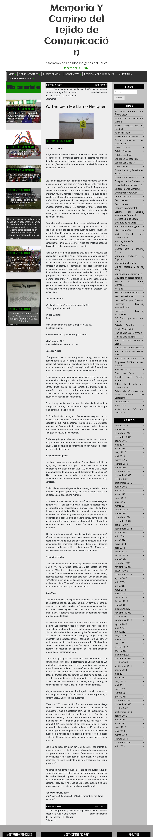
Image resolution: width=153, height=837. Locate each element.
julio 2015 (119, 490)
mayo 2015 (120, 498)
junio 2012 (120, 631)
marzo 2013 (121, 597)
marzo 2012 (121, 643)
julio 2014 (119, 536)
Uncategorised (122, 401)
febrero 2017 (121, 425)
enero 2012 (120, 651)
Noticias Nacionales (124, 296)
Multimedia (125, 74)
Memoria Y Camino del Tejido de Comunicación (76, 31)
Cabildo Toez (121, 166)
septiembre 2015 (123, 482)
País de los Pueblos (124, 325)
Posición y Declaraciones (99, 74)
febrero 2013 (121, 601)
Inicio (11, 74)
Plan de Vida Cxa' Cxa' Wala (128, 333)
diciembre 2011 (122, 654)
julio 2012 (119, 628)
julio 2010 (119, 719)
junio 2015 (120, 494)
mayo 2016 (120, 452)
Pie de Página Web (124, 329)
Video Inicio (120, 405)
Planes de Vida (51, 74)
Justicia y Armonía (124, 241)
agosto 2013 (121, 578)
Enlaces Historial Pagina (127, 226)
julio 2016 (119, 444)
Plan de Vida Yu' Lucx (125, 358)
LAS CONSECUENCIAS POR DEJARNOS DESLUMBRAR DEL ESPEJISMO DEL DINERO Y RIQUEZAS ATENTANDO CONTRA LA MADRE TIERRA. (23, 265)
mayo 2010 (120, 727)
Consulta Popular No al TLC (128, 185)
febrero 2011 (121, 693)
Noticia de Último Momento (20, 109)
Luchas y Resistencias (20, 78)
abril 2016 (120, 456)
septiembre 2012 (123, 620)
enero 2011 (120, 696)
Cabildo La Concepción (126, 159)
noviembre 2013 (123, 567)
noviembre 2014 (123, 521)
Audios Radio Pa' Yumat (127, 136)
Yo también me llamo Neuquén (76, 106)
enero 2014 (120, 559)
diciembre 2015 (122, 471)
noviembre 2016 (123, 437)
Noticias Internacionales (60, 141)
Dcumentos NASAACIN (126, 192)
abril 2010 (120, 731)
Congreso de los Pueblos (127, 181)
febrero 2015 (121, 509)
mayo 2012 (120, 635)
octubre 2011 (121, 662)
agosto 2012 (121, 624)
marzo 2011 (121, 689)
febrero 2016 (121, 463)
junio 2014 (120, 540)
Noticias (119, 288)
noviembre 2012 (123, 612)
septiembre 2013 (123, 574)
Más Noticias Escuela (125, 263)
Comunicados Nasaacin (18, 192)
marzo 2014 (121, 551)
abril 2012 (120, 639)
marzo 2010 (121, 735)
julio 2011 (119, 673)
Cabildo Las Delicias (125, 162)
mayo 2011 (120, 681)
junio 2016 (120, 448)
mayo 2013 (120, 589)
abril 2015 (120, 502)
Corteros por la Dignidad (127, 189)
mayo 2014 (120, 544)
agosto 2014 (121, 532)
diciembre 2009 (122, 742)
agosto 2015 (121, 486)
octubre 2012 (121, 616)
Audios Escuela (122, 132)
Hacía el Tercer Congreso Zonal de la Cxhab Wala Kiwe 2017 (23, 178)
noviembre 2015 (123, 475)
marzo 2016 (121, 460)
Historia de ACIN (123, 230)
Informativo (72, 74)
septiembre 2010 (123, 712)
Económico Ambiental (126, 208)
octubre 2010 (121, 708)
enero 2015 (120, 513)
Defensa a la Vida (123, 196)
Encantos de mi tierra (125, 222)
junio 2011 (120, 677)
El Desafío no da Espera (127, 218)
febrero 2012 (121, 647)
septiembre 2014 (123, 528)
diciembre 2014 (122, 517)
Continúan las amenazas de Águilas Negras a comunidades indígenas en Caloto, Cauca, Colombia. (23, 319)
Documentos (121, 200)
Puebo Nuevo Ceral (124, 373)
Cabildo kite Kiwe (123, 155)
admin (25, 122)
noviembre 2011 (123, 658)
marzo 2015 (121, 505)
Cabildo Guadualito (124, 151)
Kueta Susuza (121, 245)
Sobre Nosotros (28, 74)
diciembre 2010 (122, 700)
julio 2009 (119, 746)
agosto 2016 (121, 440)
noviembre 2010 (123, 704)
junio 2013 (120, 586)
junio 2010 (120, 723)
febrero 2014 (121, 555)
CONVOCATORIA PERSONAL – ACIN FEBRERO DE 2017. (24, 153)
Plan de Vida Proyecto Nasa (128, 347)
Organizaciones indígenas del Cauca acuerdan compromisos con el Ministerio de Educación (23, 116)
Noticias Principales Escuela (129, 300)
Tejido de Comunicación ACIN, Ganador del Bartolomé (129, 394)
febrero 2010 (121, 738)
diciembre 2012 (122, 609)
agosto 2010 (121, 715)
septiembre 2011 (123, 666)
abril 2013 (120, 593)
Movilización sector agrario (128, 277)
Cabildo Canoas (122, 147)
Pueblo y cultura (123, 369)
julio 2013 (119, 582)
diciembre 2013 (122, 563)
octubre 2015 (121, 479)
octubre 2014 (121, 525)
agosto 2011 (121, 670)
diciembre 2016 (122, 433)
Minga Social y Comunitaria (128, 274)
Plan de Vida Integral (125, 336)
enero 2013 (120, 605)
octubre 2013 (121, 570)
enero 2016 (120, 467)
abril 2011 (120, 685)
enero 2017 (120, 429)
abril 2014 (120, 547)
